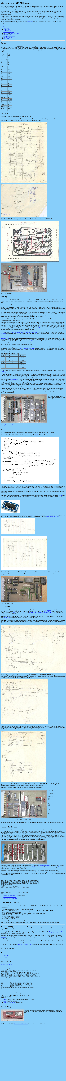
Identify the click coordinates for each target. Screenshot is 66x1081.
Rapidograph (30, 21)
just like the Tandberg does (52, 516)
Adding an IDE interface (9, 36)
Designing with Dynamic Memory (57, 935)
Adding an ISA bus (7, 37)
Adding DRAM (7, 34)
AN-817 (16, 899)
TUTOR (14, 612)
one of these (7, 515)
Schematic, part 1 (5, 338)
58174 (36, 435)
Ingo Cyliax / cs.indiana (9, 1012)
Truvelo (49, 610)
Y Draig (5, 960)
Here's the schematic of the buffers (27, 348)
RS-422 (60, 495)
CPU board (6, 28)
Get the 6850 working (8, 899)
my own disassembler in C (44, 865)
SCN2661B (7, 617)
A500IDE (5, 959)
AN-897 (38, 327)
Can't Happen (4, 371)
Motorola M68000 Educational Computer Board (40, 612)
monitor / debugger (14, 33)
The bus (5, 26)
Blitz (4, 1011)
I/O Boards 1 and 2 (7, 30)
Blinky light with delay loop (10, 901)
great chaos (32, 340)
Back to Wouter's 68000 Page (21, 1033)
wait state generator (14, 379)
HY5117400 (3, 940)
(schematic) (3, 333)
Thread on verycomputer (6, 968)
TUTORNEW (22, 612)
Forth (59, 867)
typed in (28, 867)
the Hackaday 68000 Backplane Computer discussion (24, 332)
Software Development (8, 32)
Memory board (6, 29)
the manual (46, 611)
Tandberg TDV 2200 (32, 515)
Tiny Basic (34, 867)
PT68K (5, 1009)
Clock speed (6, 38)
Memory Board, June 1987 (7, 425)
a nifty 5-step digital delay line (24, 948)
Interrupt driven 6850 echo (9, 900)
